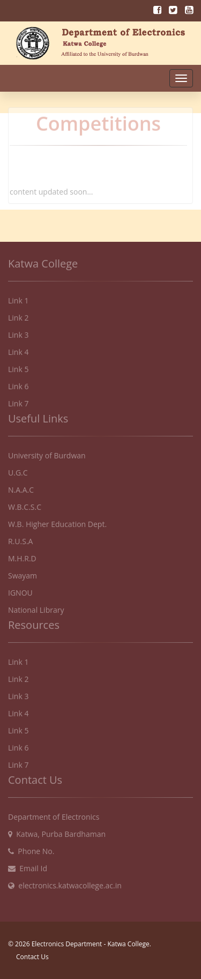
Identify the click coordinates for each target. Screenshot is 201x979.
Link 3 (18, 332)
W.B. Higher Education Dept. (57, 521)
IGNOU (20, 589)
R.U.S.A (20, 538)
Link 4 (18, 349)
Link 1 (18, 297)
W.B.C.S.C (24, 504)
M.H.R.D (22, 555)
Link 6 (18, 383)
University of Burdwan (47, 452)
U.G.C (18, 469)
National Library (36, 607)
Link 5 (18, 366)
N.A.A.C (21, 486)
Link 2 (18, 314)
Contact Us (32, 956)
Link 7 (18, 400)
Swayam (22, 572)
